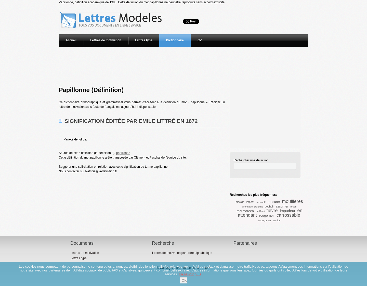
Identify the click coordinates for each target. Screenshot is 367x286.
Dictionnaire (175, 40)
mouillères (292, 201)
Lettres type (143, 40)
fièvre (272, 210)
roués (293, 206)
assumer (282, 206)
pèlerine (258, 206)
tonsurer (274, 202)
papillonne (123, 153)
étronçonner (264, 220)
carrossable (288, 215)
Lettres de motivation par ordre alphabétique (182, 253)
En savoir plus (190, 274)
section (276, 220)
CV (200, 40)
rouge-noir (266, 215)
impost (250, 201)
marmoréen (245, 211)
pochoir (269, 206)
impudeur (287, 211)
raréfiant (260, 211)
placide (239, 201)
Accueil (71, 40)
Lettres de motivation (105, 40)
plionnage (247, 206)
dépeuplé (261, 202)
